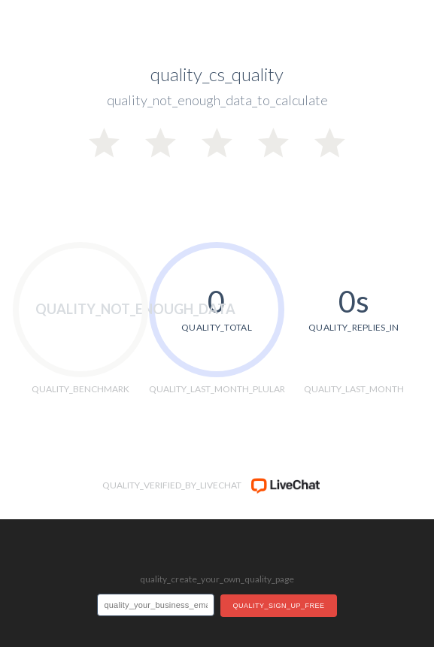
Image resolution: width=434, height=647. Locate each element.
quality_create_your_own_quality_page (217, 579)
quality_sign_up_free (278, 605)
